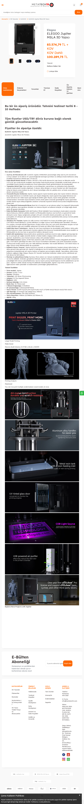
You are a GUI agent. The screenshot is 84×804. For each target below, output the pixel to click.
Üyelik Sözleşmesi (32, 701)
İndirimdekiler (50, 699)
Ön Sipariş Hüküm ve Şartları (70, 89)
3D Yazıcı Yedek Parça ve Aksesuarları (16, 710)
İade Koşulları (58, 89)
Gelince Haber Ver (54, 66)
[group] (24, 39)
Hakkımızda (32, 691)
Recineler (15, 697)
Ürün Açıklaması (7, 89)
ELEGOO (23, 19)
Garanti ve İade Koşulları (33, 712)
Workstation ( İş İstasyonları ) (17, 702)
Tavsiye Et (47, 89)
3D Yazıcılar (14, 19)
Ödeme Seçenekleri (21, 89)
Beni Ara (79, 89)
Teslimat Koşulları (31, 696)
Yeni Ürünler (49, 691)
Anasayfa (5, 19)
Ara (78, 12)
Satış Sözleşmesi (32, 707)
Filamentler (15, 693)
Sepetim (48, 702)
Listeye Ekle (52, 71)
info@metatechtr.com (69, 701)
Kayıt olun (67, 663)
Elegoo (51, 30)
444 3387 (65, 695)
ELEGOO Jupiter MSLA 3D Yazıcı (39, 19)
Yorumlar (35, 89)
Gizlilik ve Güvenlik (31, 718)
